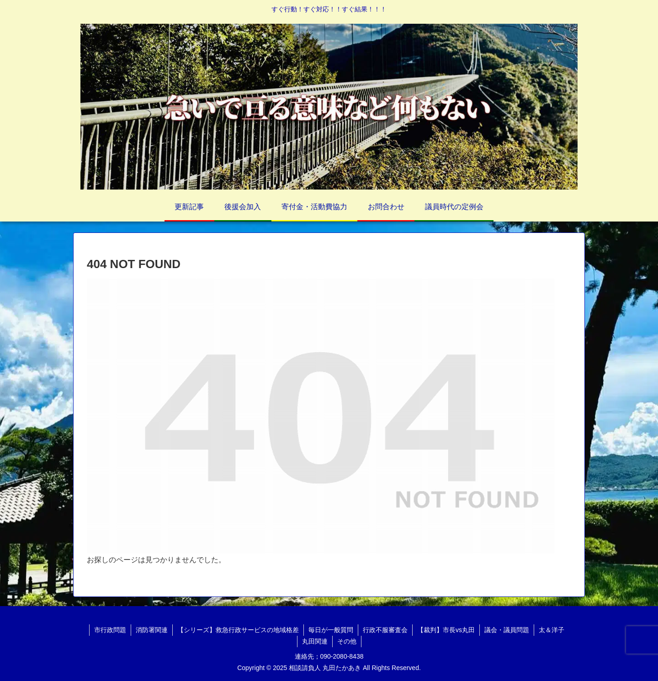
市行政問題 (110, 629)
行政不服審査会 (385, 629)
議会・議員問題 (506, 629)
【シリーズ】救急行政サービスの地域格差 (238, 629)
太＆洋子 (551, 629)
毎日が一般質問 (330, 629)
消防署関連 (152, 629)
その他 (346, 641)
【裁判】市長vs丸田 (446, 629)
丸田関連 (315, 641)
